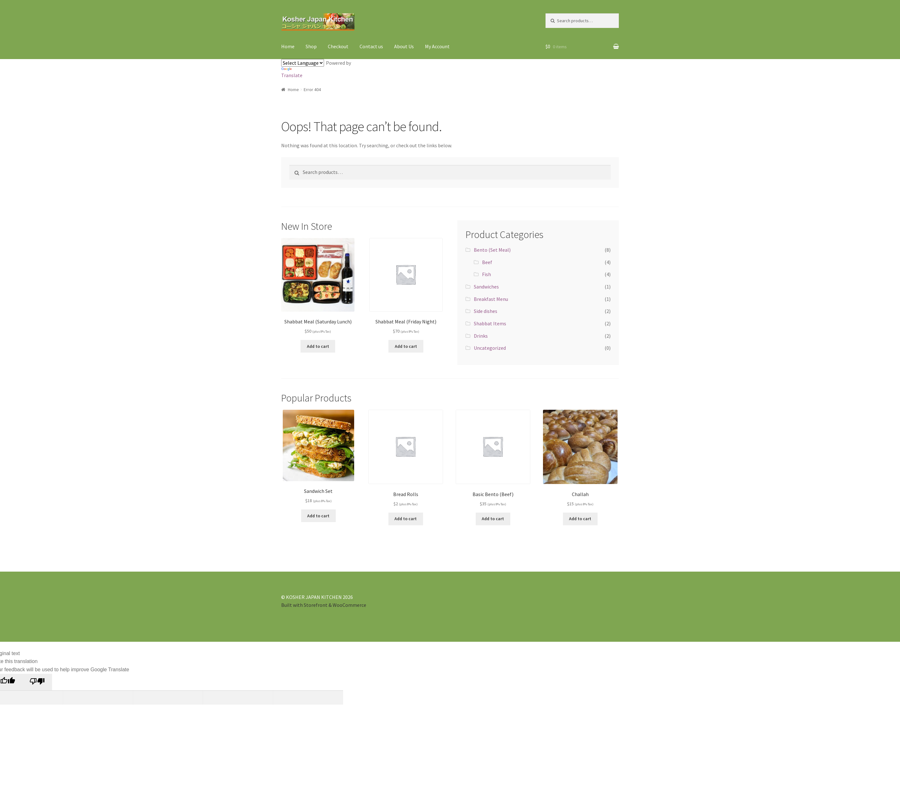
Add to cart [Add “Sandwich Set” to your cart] (318, 516)
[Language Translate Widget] (302, 63)
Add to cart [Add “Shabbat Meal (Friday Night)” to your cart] (406, 346)
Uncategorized (490, 348)
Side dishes (485, 311)
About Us (404, 46)
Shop (311, 46)
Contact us (371, 46)
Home (287, 46)
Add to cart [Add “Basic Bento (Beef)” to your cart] (493, 518)
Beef (487, 262)
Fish (486, 274)
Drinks (481, 336)
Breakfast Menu (491, 299)
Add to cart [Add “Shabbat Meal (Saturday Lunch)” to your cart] (318, 346)
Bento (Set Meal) (492, 250)
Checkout (338, 46)
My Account (437, 46)
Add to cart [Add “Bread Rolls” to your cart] (405, 518)
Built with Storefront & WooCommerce (323, 605)
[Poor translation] (37, 682)
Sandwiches (486, 286)
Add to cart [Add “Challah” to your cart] (580, 518)
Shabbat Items (490, 323)
